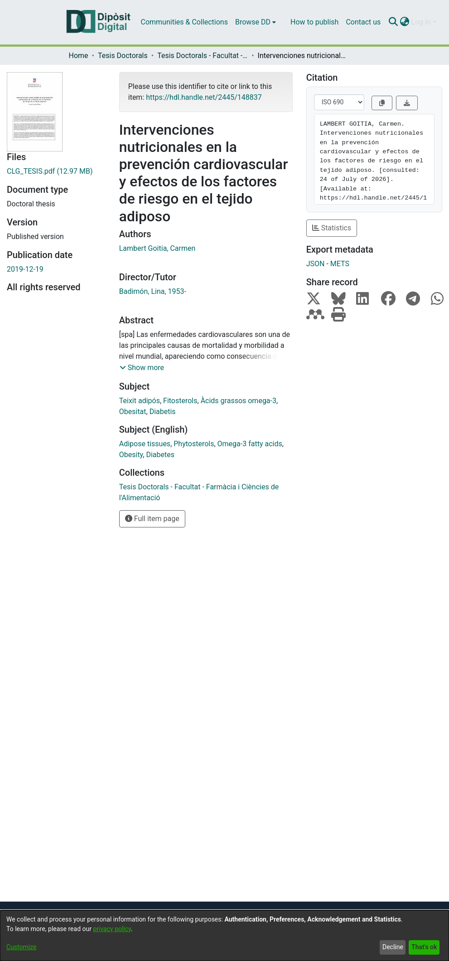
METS (339, 263)
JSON (315, 263)
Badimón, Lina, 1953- (152, 291)
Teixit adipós (139, 400)
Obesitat (132, 411)
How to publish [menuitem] (314, 22)
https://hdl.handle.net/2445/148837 (203, 97)
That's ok (424, 947)
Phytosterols (194, 443)
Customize (21, 947)
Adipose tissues (144, 443)
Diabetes (160, 454)
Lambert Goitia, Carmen (157, 248)
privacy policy (112, 928)
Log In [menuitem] (421, 22)
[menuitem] (255, 22)
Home (78, 55)
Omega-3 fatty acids (249, 443)
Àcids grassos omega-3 (238, 400)
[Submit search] (393, 22)
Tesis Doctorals (123, 55)
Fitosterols (180, 400)
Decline (392, 947)
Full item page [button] (152, 518)
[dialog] (224, 935)
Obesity (131, 454)
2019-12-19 (25, 269)
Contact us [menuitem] (363, 22)
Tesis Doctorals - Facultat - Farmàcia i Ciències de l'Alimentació (202, 55)
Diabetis (163, 411)
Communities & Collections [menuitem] (184, 22)
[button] (141, 368)
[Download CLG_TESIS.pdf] (56, 171)
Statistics (332, 228)
